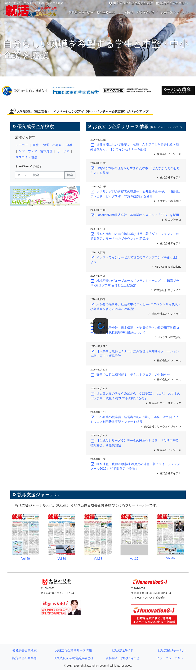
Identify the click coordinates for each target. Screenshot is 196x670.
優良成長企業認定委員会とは (131, 3)
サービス (63, 151)
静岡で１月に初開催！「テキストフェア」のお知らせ (130, 374)
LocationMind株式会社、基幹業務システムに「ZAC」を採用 (134, 215)
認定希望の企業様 (24, 658)
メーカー (22, 145)
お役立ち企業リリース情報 (114, 12)
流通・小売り (52, 145)
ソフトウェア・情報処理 (35, 151)
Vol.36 (170, 558)
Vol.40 (25, 558)
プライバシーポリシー (171, 658)
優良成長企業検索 (81, 12)
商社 (36, 145)
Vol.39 (62, 558)
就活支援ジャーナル (174, 12)
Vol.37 (134, 558)
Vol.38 (98, 558)
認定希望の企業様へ (172, 3)
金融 (69, 145)
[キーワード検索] (40, 175)
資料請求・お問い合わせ (122, 658)
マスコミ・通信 (26, 157)
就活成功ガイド (147, 12)
